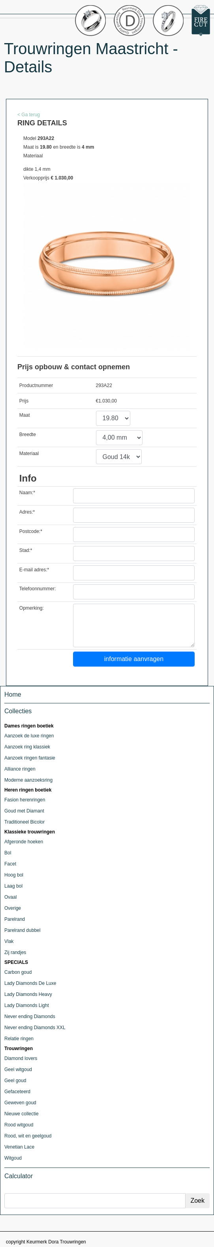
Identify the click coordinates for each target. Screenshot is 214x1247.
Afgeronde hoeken (23, 842)
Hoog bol (13, 875)
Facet (10, 864)
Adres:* (27, 512)
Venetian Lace (19, 1147)
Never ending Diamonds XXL (35, 1027)
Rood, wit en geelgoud (27, 1136)
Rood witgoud (18, 1125)
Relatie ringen (19, 1038)
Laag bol (13, 886)
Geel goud (15, 1080)
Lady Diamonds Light (26, 1005)
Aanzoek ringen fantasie (29, 758)
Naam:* (27, 492)
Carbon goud (18, 972)
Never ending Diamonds (29, 1016)
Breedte (27, 434)
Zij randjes (15, 952)
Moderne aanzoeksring (28, 780)
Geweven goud (20, 1102)
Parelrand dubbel (22, 930)
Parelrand (14, 919)
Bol (7, 853)
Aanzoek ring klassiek (27, 747)
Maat (24, 415)
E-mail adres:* (34, 569)
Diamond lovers (20, 1058)
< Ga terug (28, 114)
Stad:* (25, 550)
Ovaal (10, 897)
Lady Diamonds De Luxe (30, 983)
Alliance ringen (20, 769)
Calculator (18, 1176)
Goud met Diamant (24, 811)
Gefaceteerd (17, 1091)
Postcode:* (30, 531)
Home (12, 694)
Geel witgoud (18, 1069)
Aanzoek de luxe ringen (29, 736)
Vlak (8, 941)
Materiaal (29, 453)
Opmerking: (31, 608)
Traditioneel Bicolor (24, 822)
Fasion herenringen (24, 800)
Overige (12, 908)
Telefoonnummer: (37, 588)
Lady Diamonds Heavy (28, 994)
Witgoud (13, 1158)
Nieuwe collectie (21, 1114)
